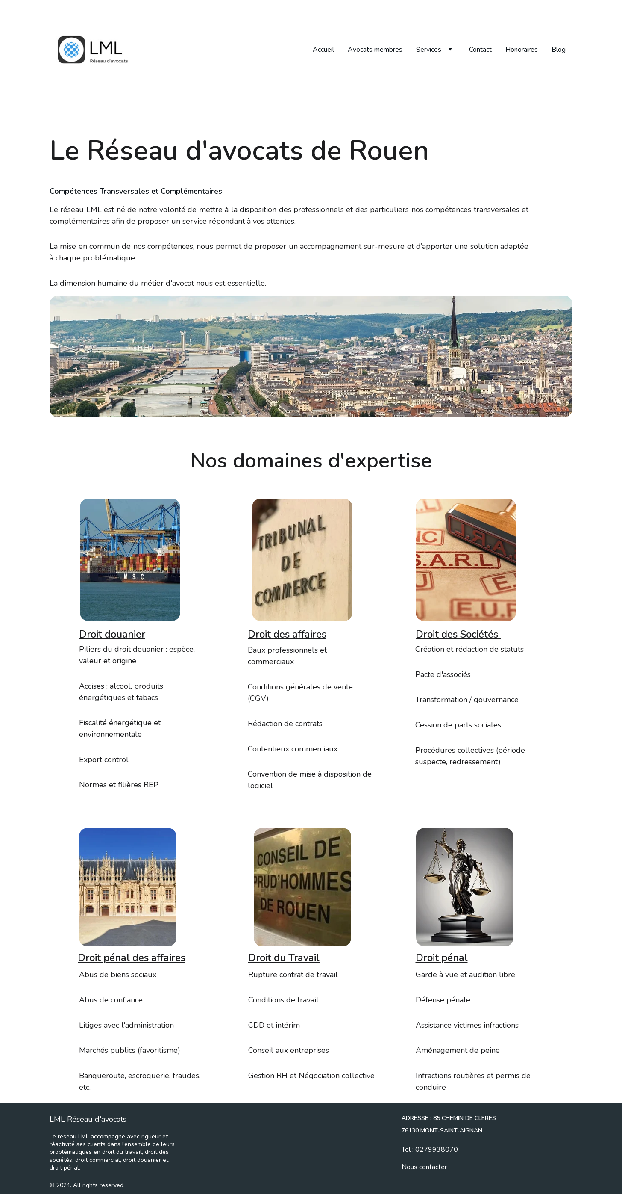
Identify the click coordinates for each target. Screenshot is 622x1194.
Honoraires (521, 49)
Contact (480, 49)
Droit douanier (112, 636)
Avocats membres (375, 49)
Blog (559, 49)
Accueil (323, 49)
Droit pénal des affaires (131, 959)
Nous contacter (424, 1168)
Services (428, 49)
